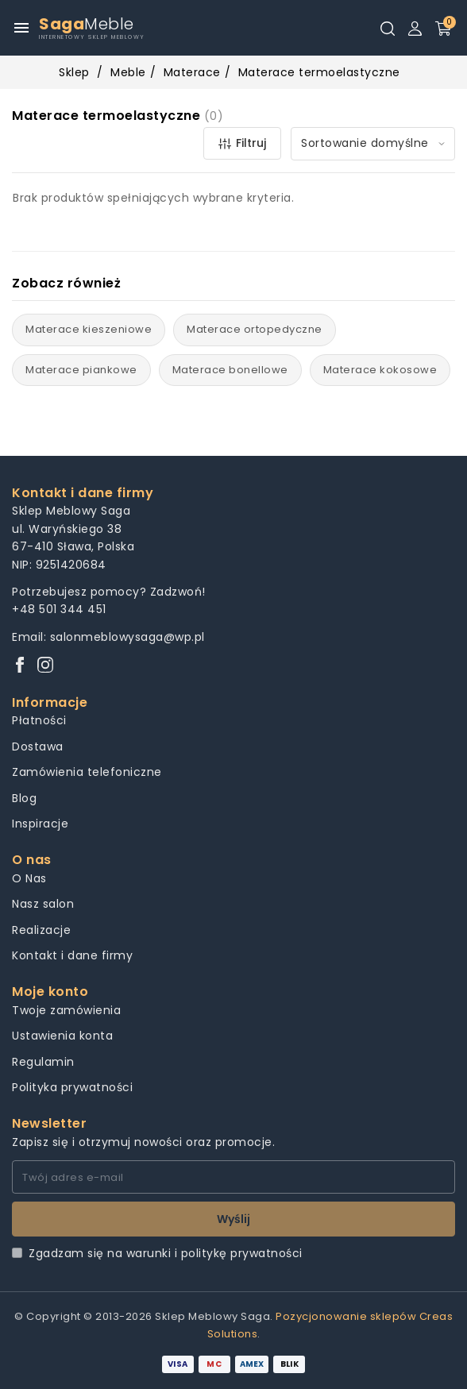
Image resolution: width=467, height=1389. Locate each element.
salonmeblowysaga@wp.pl (127, 637)
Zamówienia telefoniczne (87, 772)
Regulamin (43, 1062)
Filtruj (242, 143)
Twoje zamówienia (66, 1010)
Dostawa (38, 746)
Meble (128, 72)
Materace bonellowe (230, 369)
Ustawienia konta (62, 1036)
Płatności (39, 720)
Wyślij (233, 1219)
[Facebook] (20, 666)
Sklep (74, 72)
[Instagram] (45, 666)
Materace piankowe (81, 369)
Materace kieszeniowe (88, 329)
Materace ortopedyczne (254, 329)
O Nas (29, 878)
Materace (192, 72)
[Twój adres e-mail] (233, 1177)
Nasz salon (43, 904)
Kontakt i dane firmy (72, 955)
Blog (24, 798)
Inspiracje (40, 823)
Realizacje (41, 930)
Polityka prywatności (72, 1087)
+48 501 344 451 (59, 609)
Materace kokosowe (380, 369)
